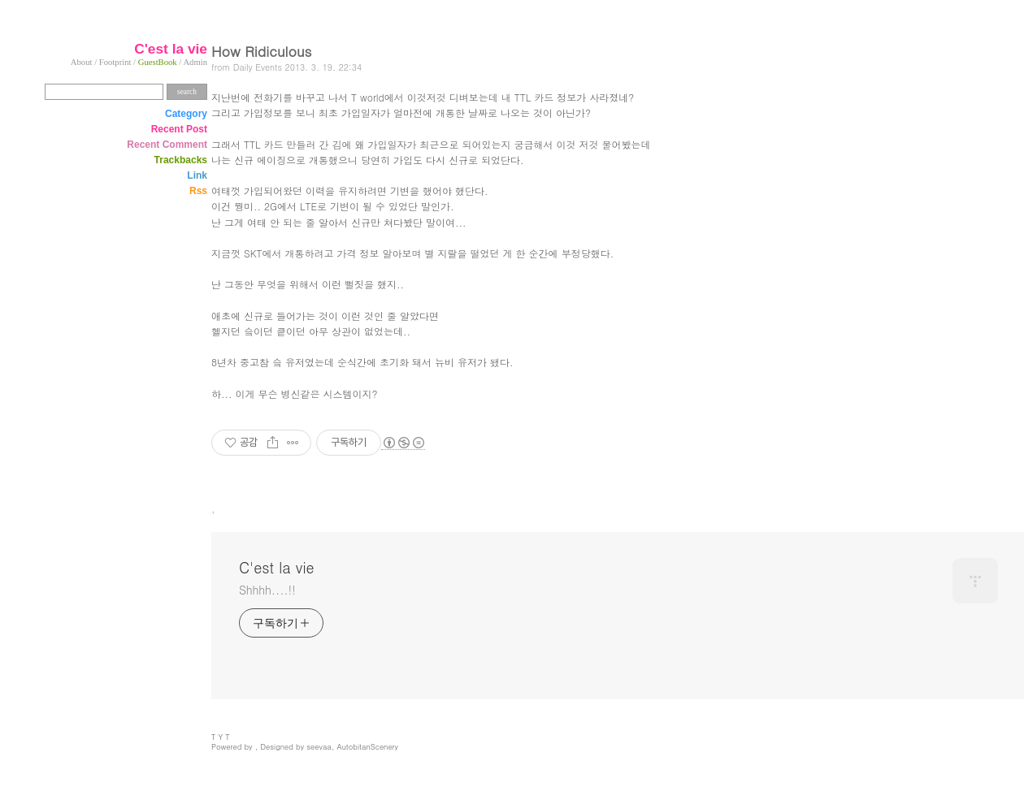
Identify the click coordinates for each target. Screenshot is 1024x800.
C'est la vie (277, 567)
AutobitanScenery (367, 746)
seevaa (319, 746)
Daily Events (257, 67)
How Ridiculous (261, 51)
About (82, 62)
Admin (195, 62)
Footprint (115, 62)
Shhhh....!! (267, 590)
